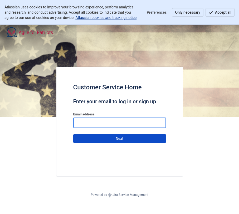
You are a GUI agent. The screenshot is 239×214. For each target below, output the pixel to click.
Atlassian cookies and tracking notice (105, 18)
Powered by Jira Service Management (119, 195)
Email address (84, 114)
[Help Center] (34, 32)
